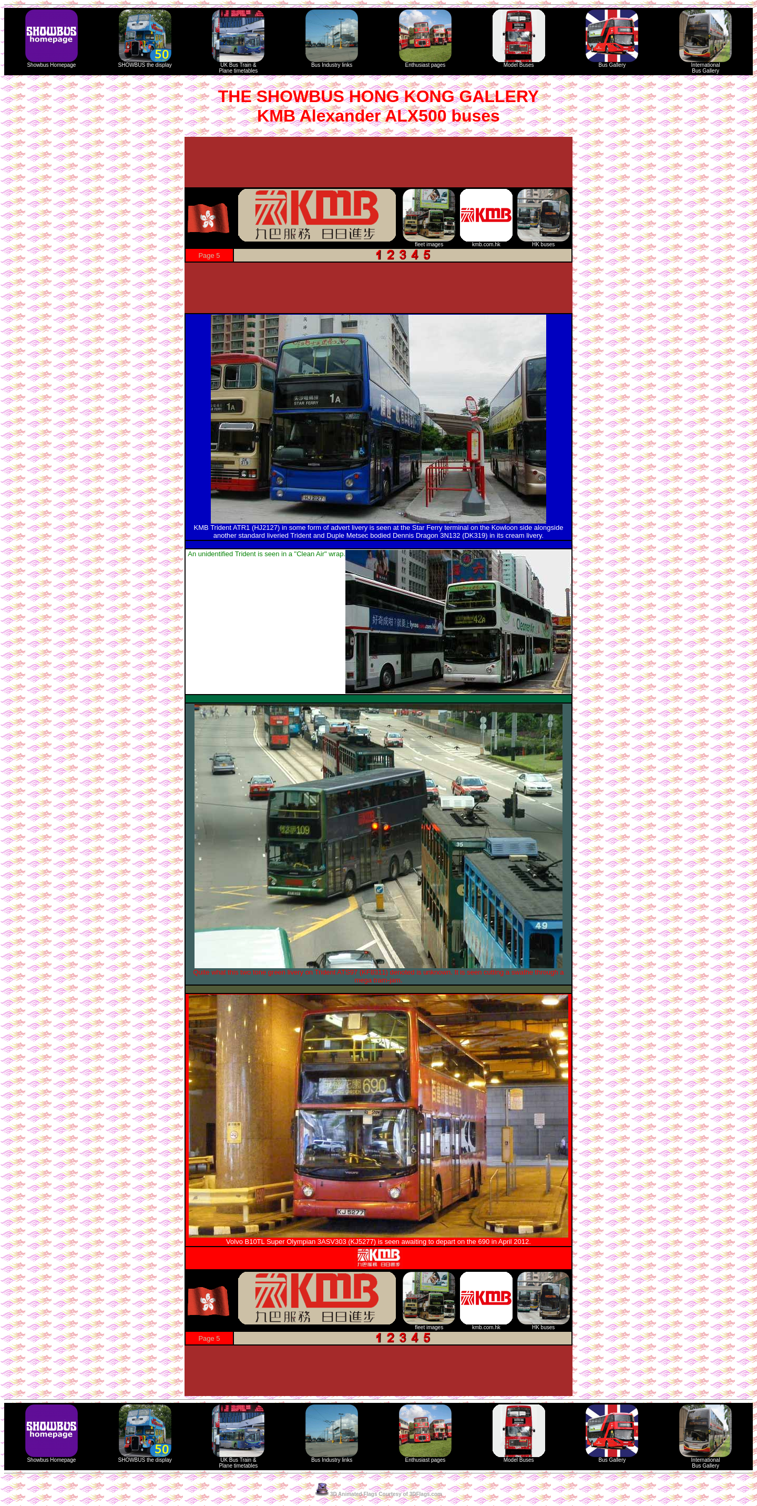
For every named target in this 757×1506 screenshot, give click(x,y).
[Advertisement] (378, 162)
